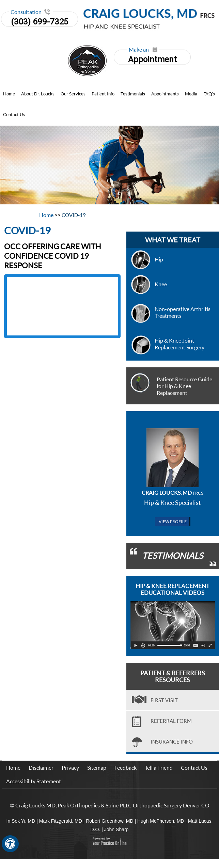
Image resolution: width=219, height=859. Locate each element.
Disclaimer (41, 767)
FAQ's (209, 93)
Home (9, 93)
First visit (164, 700)
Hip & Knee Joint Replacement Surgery (179, 343)
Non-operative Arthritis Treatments (182, 312)
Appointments (165, 93)
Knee (161, 284)
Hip (159, 259)
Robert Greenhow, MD (109, 821)
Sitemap (96, 767)
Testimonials (133, 93)
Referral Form (171, 721)
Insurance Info (172, 741)
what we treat (172, 240)
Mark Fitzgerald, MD (60, 821)
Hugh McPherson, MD (160, 821)
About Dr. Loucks (37, 93)
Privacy (70, 767)
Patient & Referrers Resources (172, 676)
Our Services (73, 93)
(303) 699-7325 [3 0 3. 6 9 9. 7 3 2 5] (39, 21)
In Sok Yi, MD (20, 821)
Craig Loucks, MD (172, 492)
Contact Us (14, 114)
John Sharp (116, 829)
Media (191, 93)
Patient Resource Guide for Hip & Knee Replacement (184, 386)
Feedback (125, 767)
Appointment (152, 57)
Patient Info (103, 93)
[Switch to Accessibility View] (10, 843)
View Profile (173, 521)
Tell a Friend (159, 767)
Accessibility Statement (33, 781)
